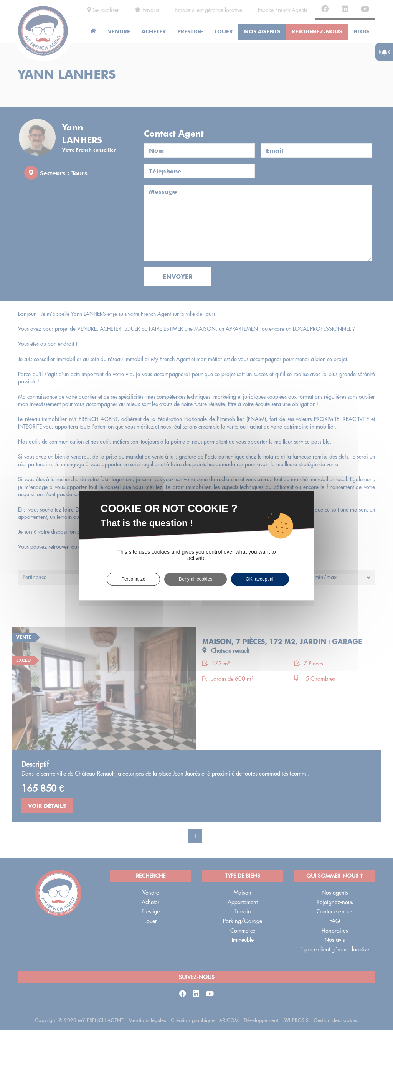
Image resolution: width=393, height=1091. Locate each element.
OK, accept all (260, 579)
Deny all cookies (195, 579)
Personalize (133, 579)
